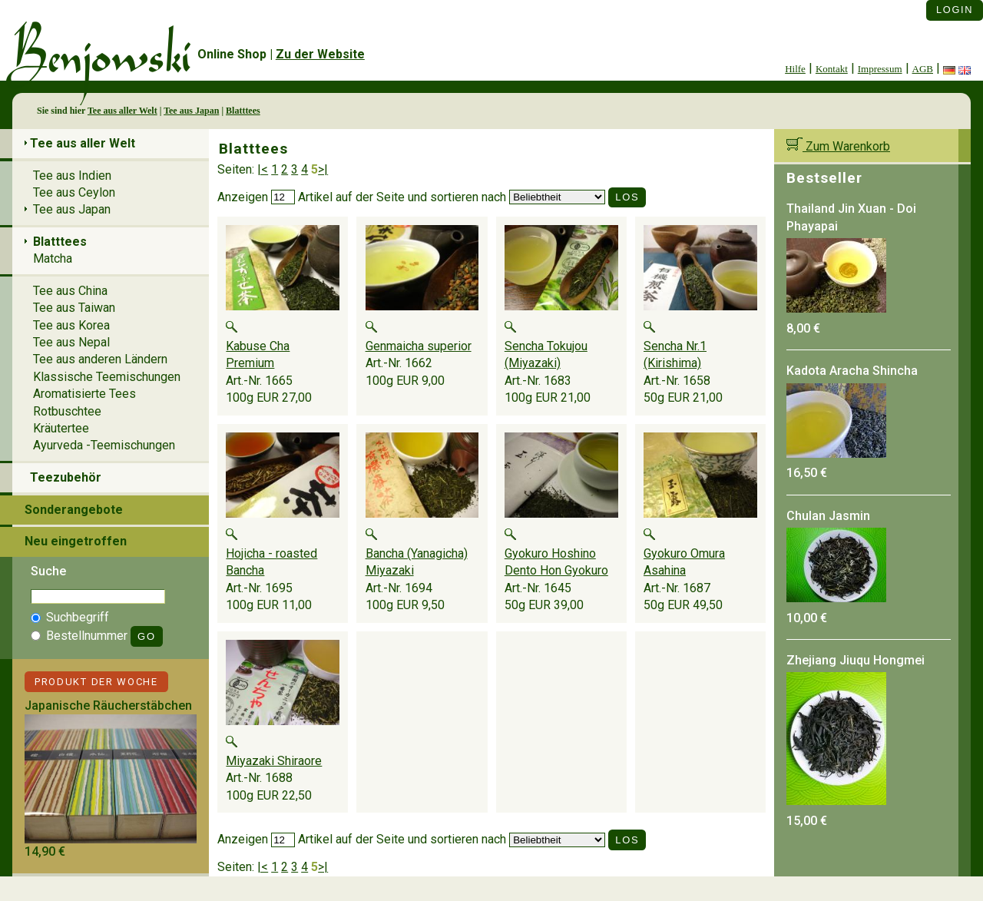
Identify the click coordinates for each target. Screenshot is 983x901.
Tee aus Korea (71, 325)
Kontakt (832, 69)
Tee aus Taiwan (74, 307)
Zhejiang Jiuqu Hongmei (855, 660)
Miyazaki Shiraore (274, 761)
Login (954, 9)
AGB (922, 69)
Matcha (52, 258)
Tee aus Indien (72, 175)
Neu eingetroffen (76, 541)
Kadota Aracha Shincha (852, 370)
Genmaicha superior (419, 346)
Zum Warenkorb (838, 146)
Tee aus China (70, 290)
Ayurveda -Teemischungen (104, 445)
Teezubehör (65, 477)
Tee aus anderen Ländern (100, 359)
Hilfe (795, 69)
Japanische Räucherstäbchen (108, 705)
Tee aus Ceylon (74, 192)
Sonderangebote (74, 509)
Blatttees (243, 110)
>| (323, 169)
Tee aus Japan (191, 110)
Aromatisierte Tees (84, 393)
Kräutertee (61, 428)
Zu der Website (320, 54)
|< (262, 169)
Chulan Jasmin (828, 515)
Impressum (880, 69)
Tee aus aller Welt (122, 110)
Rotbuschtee (67, 411)
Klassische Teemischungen (106, 376)
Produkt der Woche (96, 681)
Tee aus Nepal (71, 342)
